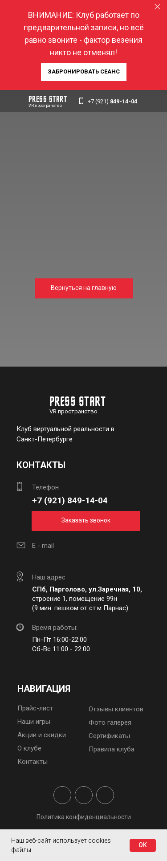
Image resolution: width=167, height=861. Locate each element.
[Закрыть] (157, 7)
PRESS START (48, 99)
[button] (83, 72)
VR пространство (45, 105)
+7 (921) (112, 101)
